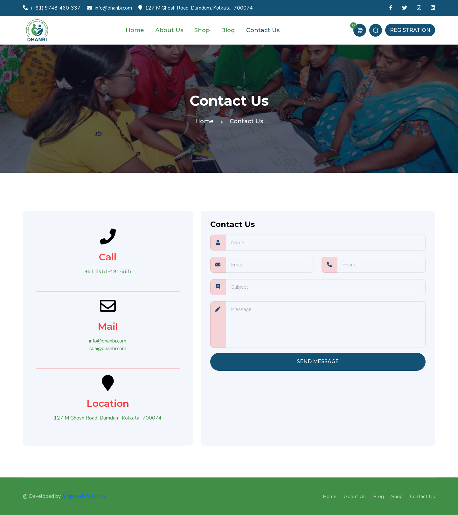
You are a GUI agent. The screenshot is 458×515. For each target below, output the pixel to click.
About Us (170, 30)
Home (136, 30)
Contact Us (263, 30)
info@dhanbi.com (109, 7)
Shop (203, 30)
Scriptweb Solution (83, 496)
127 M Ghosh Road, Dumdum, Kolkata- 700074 (195, 7)
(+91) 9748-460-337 (51, 7)
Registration (410, 30)
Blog (229, 30)
